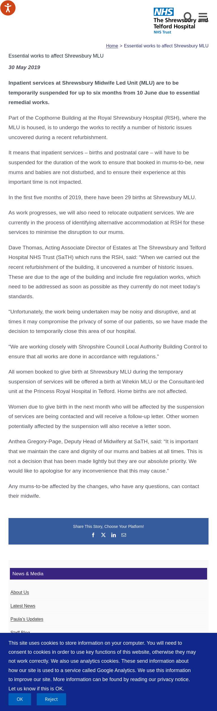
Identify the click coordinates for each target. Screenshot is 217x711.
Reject (51, 699)
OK (20, 699)
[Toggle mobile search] (188, 16)
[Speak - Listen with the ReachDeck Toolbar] (8, 8)
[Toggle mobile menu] (204, 16)
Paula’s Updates (26, 619)
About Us (19, 592)
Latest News (22, 606)
